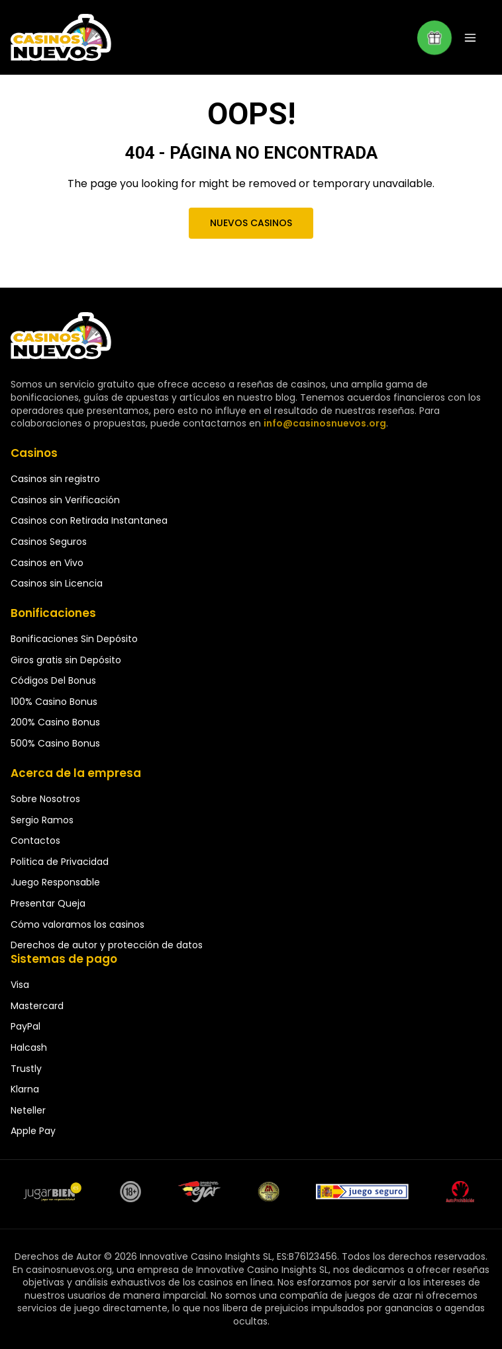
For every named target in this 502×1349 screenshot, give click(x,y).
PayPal (25, 1026)
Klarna (25, 1089)
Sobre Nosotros (45, 798)
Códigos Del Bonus (53, 680)
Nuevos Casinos (251, 222)
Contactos (35, 840)
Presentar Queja (48, 903)
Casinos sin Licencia (57, 583)
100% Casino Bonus (54, 701)
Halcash (29, 1047)
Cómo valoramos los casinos (77, 924)
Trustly (26, 1068)
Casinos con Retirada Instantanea (89, 520)
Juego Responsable (55, 882)
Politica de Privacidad (60, 861)
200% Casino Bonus (55, 722)
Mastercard (37, 1005)
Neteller (28, 1110)
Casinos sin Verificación (65, 500)
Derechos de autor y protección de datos (107, 945)
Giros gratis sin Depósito (66, 660)
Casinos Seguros (49, 541)
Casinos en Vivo (47, 562)
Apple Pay (33, 1130)
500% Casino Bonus (55, 743)
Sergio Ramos (42, 820)
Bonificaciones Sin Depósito (74, 638)
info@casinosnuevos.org (323, 423)
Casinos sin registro (55, 478)
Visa (20, 984)
